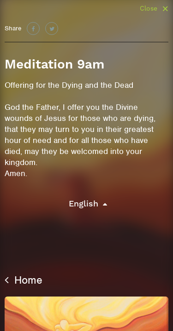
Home (23, 280)
